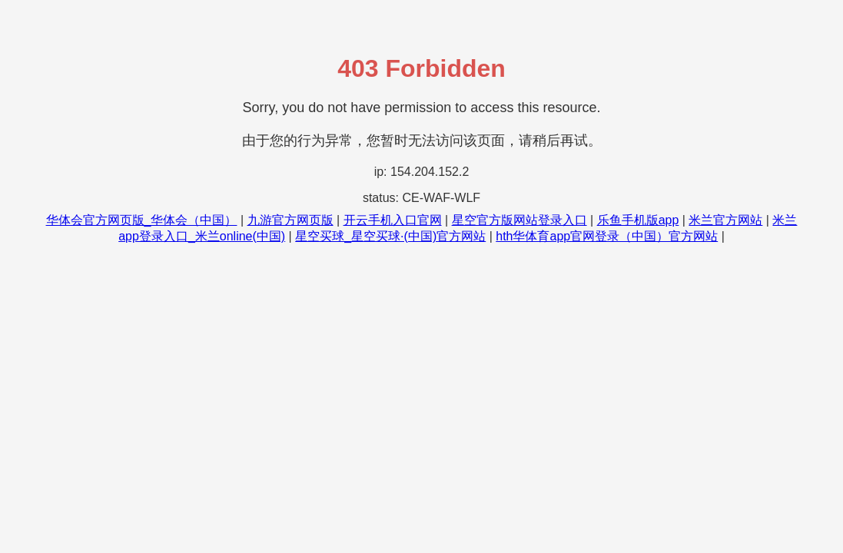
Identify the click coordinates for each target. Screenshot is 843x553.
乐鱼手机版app (638, 220)
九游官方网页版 (290, 220)
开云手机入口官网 (393, 220)
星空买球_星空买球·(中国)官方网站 (390, 236)
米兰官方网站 (725, 220)
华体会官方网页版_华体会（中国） (141, 220)
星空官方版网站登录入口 (519, 220)
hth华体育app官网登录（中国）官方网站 (607, 236)
